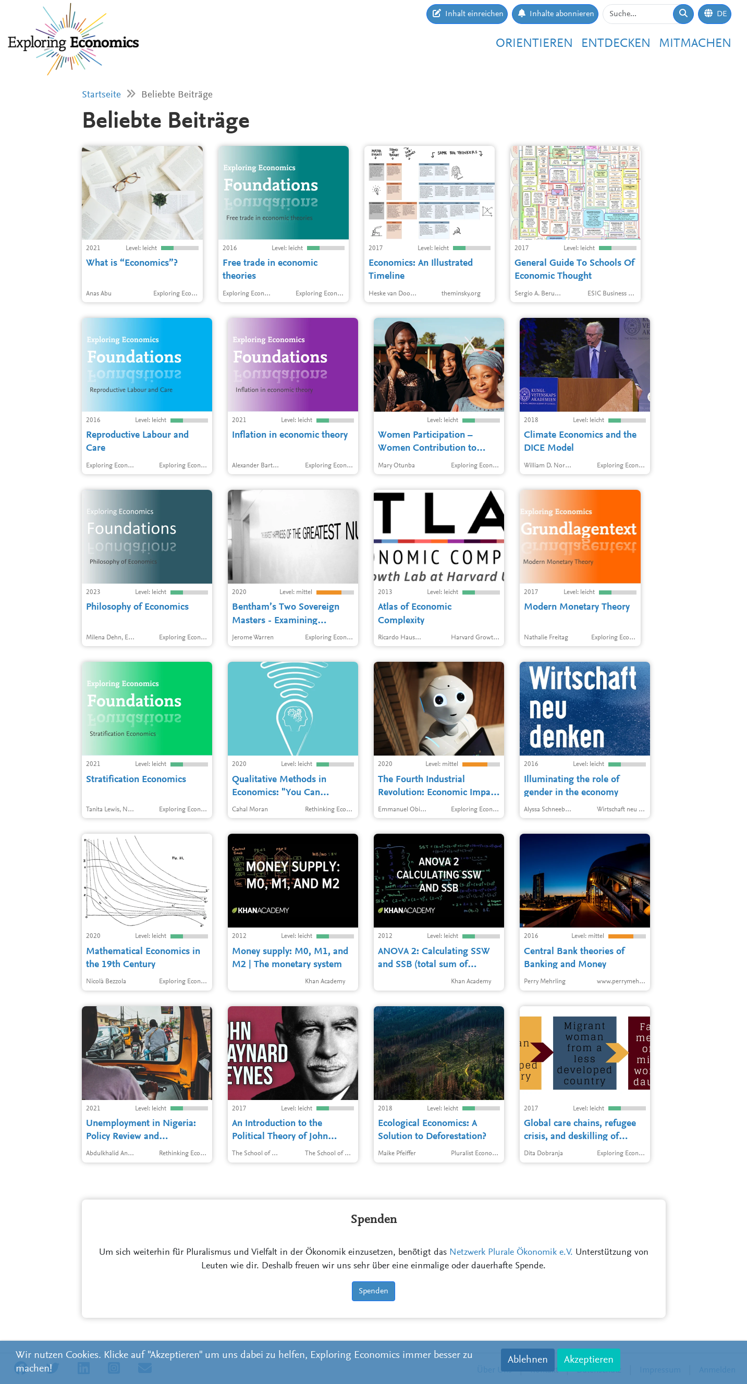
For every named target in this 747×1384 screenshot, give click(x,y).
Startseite (101, 95)
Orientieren (534, 44)
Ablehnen (528, 1360)
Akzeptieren (589, 1360)
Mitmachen (695, 44)
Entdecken (616, 44)
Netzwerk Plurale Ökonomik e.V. (511, 1252)
